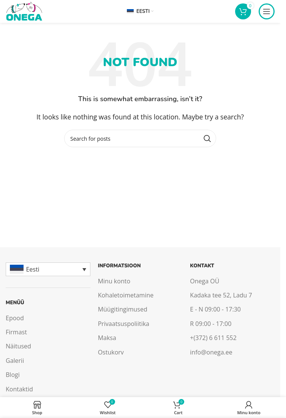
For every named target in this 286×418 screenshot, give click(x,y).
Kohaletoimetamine (126, 295)
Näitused (18, 346)
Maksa (107, 338)
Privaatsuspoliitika (123, 323)
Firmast (16, 332)
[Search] (140, 138)
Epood (15, 318)
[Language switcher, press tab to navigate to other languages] (48, 269)
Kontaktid (19, 389)
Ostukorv (111, 352)
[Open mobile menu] (266, 11)
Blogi (13, 374)
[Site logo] (24, 10)
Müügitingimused (122, 309)
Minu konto (114, 281)
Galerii (15, 360)
